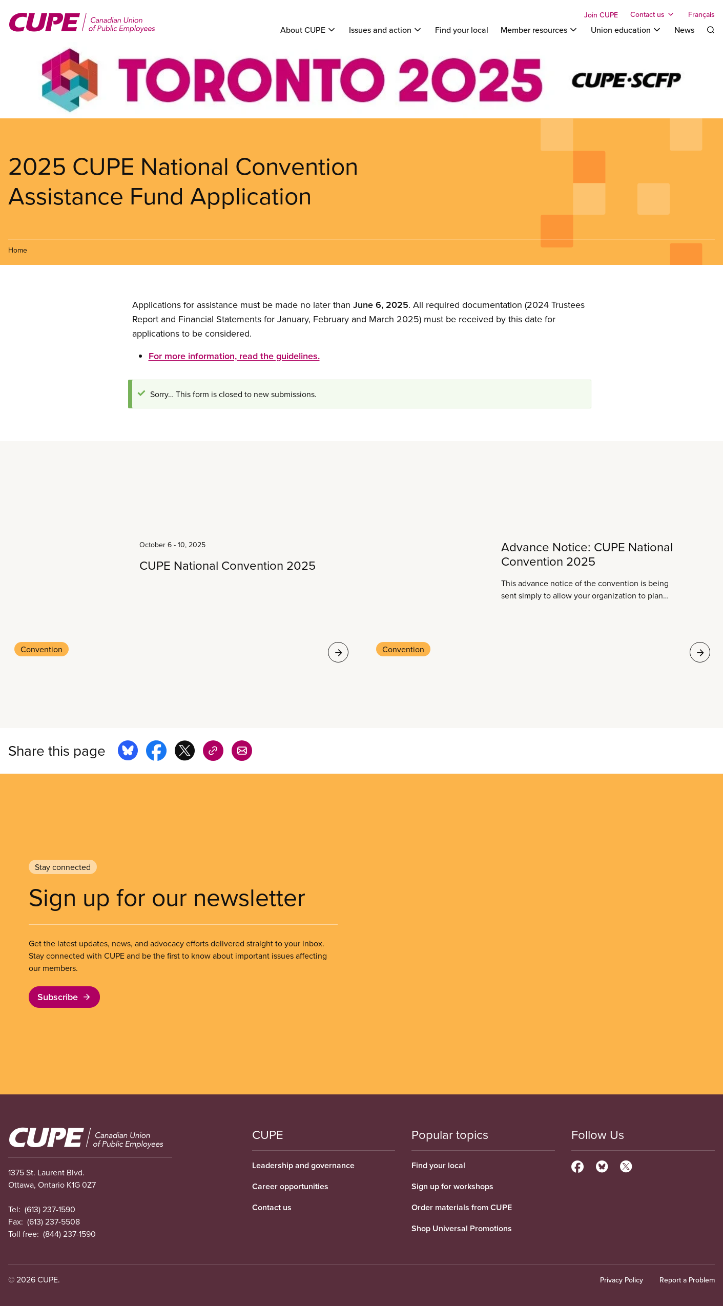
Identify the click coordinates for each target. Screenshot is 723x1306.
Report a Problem (687, 1280)
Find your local (461, 29)
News (684, 29)
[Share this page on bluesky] (128, 752)
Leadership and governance (303, 1165)
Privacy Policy (621, 1280)
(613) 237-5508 (53, 1221)
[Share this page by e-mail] (242, 752)
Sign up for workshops (452, 1186)
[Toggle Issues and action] (386, 30)
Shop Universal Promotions (461, 1228)
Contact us (272, 1207)
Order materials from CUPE (461, 1207)
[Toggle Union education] (626, 30)
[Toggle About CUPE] (308, 30)
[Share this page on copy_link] (213, 752)
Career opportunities (290, 1186)
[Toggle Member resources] (540, 30)
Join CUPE (601, 15)
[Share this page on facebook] (156, 752)
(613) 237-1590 (50, 1209)
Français (701, 14)
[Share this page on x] (185, 752)
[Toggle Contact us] (653, 14)
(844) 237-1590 (69, 1233)
